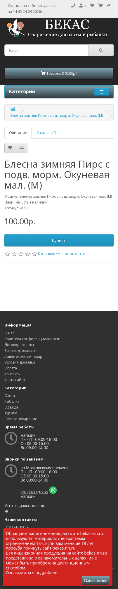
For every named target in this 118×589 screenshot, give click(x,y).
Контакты (12, 373)
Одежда (11, 407)
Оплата (10, 368)
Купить (59, 240)
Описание (18, 132)
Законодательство (20, 350)
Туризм (10, 413)
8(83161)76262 (34, 492)
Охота (9, 395)
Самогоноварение (20, 418)
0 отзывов (46, 253)
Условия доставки (19, 362)
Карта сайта (14, 379)
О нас (9, 333)
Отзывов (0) (46, 132)
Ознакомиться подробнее (31, 572)
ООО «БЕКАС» (16, 527)
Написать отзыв (71, 253)
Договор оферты (19, 344)
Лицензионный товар (23, 356)
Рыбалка (11, 401)
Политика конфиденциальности (32, 338)
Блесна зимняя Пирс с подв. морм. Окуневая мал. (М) (57, 115)
